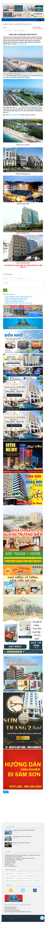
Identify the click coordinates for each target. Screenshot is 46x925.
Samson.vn (9, 30)
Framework (21, 30)
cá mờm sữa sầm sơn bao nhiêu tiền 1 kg (14, 876)
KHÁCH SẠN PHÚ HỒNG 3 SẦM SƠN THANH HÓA (18, 303)
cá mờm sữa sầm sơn (20, 873)
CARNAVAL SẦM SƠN (9, 878)
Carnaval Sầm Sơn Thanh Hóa (22, 878)
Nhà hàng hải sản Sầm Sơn (31, 916)
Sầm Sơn (17, 107)
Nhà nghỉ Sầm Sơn (20, 916)
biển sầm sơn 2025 (9, 873)
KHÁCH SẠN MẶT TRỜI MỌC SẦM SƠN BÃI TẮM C (19, 296)
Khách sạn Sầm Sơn (14, 115)
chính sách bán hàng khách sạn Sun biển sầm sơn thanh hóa (18, 880)
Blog (18, 30)
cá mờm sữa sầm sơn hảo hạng (32, 876)
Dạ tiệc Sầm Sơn (36, 880)
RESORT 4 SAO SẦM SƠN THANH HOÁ (15, 300)
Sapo (11, 919)
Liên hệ (16, 918)
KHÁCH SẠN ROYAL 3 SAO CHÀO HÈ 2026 (16, 298)
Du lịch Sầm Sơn (22, 44)
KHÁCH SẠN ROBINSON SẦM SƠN (14, 301)
